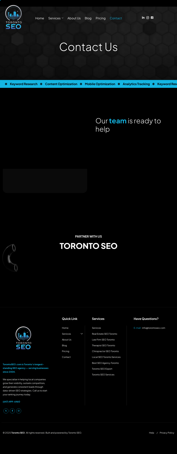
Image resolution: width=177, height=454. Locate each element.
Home (39, 18)
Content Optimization (61, 84)
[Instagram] (147, 16)
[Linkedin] (143, 16)
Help (151, 432)
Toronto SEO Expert (102, 368)
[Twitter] (5, 410)
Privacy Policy (167, 432)
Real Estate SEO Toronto (104, 333)
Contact (116, 18)
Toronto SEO (74, 432)
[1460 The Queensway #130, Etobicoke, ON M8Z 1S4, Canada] (88, 285)
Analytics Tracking (136, 84)
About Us (74, 18)
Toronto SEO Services (103, 374)
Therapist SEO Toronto (103, 345)
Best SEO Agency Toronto (105, 362)
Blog (88, 18)
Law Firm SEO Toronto (103, 339)
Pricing (101, 18)
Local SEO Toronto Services (106, 357)
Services (55, 18)
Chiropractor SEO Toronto (105, 351)
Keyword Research (23, 84)
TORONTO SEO (89, 246)
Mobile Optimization (100, 84)
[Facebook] (152, 16)
